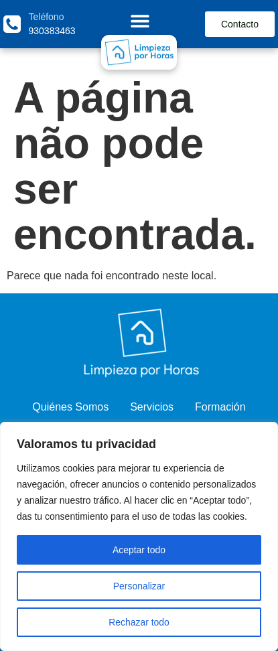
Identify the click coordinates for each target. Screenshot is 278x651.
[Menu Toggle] (140, 21)
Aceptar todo (139, 550)
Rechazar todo (139, 622)
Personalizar (139, 586)
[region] (139, 536)
